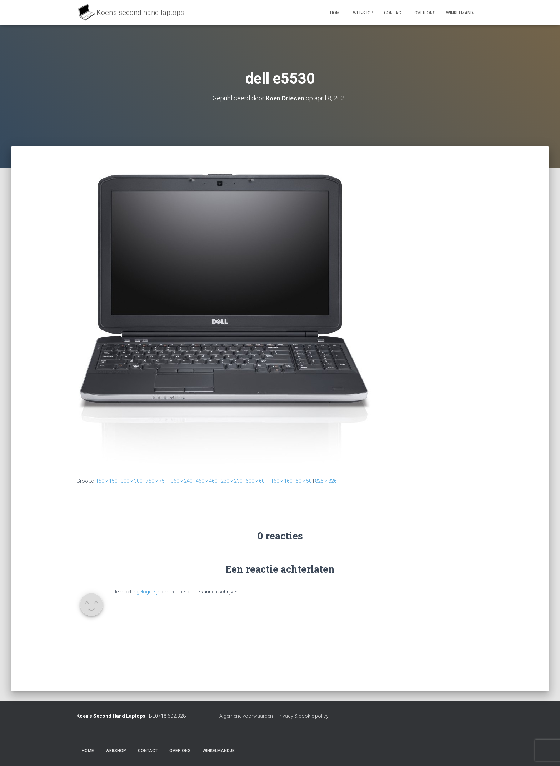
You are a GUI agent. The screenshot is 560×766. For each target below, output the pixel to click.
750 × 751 (157, 481)
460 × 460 (207, 481)
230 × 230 (231, 481)
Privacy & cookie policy (302, 716)
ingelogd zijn (146, 592)
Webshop (363, 12)
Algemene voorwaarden (246, 716)
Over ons (424, 12)
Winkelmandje (462, 12)
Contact (394, 12)
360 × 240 (181, 481)
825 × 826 (326, 481)
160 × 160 (281, 481)
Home (336, 12)
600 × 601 (257, 481)
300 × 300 (131, 481)
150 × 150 (107, 481)
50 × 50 (304, 481)
